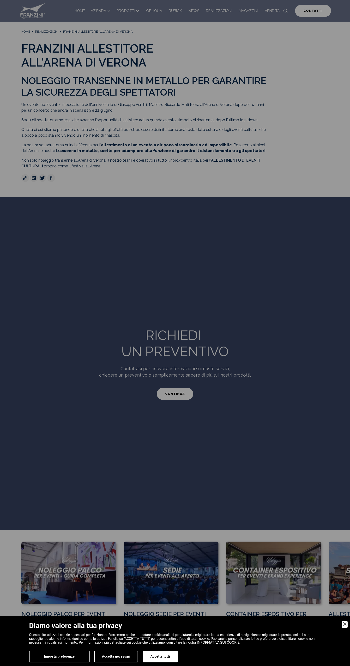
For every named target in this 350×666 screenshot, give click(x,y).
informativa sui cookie (218, 642)
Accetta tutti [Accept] (160, 656)
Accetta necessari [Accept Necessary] (116, 656)
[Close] (345, 624)
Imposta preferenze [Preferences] (59, 656)
